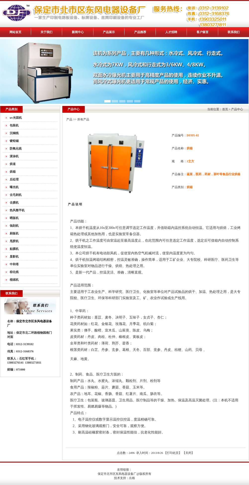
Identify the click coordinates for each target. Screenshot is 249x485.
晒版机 (14, 218)
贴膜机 (14, 249)
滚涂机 (14, 156)
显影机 (14, 256)
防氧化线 (16, 148)
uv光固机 (16, 117)
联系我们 (234, 32)
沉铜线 (14, 133)
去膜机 (14, 202)
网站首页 (15, 32)
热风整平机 (17, 210)
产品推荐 (140, 32)
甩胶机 (14, 241)
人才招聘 (171, 32)
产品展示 (109, 32)
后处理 (14, 179)
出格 (132, 478)
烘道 (13, 164)
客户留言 (202, 32)
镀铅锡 (14, 141)
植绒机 (14, 279)
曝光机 (14, 187)
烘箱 (13, 171)
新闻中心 (78, 32)
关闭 (188, 453)
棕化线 (14, 272)
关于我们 (46, 32)
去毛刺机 (16, 195)
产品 (69, 119)
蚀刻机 (14, 225)
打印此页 (173, 453)
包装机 (14, 125)
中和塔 (14, 264)
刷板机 (14, 233)
